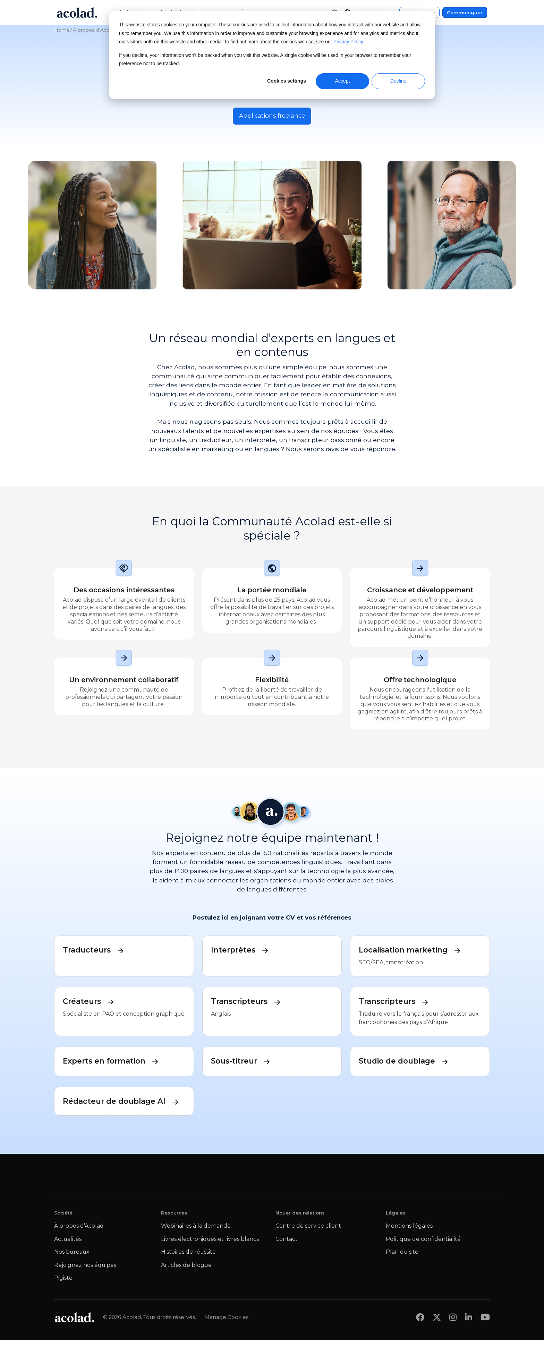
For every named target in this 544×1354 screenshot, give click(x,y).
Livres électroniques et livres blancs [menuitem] (210, 1253)
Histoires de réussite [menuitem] (188, 1266)
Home (62, 30)
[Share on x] (437, 1331)
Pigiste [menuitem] (63, 1292)
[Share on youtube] (485, 1331)
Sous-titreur (243, 1062)
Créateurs (91, 1002)
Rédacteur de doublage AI (124, 1108)
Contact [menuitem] (286, 1253)
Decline (398, 81)
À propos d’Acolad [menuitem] (79, 1239)
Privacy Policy (348, 41)
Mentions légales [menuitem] (409, 1239)
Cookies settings (286, 81)
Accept (342, 81)
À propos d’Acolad (95, 30)
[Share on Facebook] (420, 1331)
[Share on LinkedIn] (468, 1331)
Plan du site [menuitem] (402, 1266)
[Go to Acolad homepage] (77, 12)
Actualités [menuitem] (68, 1253)
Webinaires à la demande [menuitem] (196, 1239)
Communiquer (465, 12)
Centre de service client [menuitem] (308, 1239)
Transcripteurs (249, 1002)
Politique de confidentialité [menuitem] (423, 1253)
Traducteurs (96, 951)
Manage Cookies (226, 1331)
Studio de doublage (407, 1062)
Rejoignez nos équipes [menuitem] (85, 1279)
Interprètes (242, 951)
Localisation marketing (415, 951)
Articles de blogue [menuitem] (186, 1279)
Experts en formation (115, 1062)
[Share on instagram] (453, 1331)
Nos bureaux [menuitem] (71, 1266)
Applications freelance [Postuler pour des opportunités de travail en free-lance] (272, 116)
